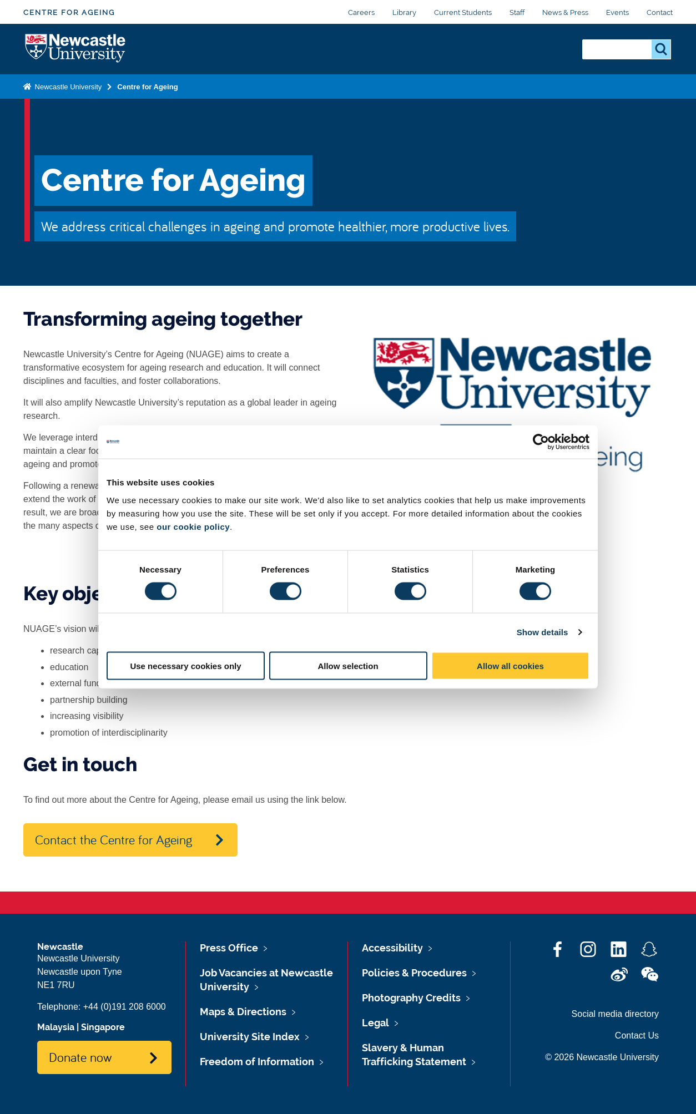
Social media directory (615, 1014)
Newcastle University (67, 87)
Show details (542, 632)
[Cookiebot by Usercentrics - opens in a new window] (540, 442)
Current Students (463, 12)
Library (404, 12)
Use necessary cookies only (185, 665)
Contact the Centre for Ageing (113, 839)
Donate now (80, 1057)
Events (617, 12)
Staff (517, 12)
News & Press (565, 12)
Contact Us (637, 1035)
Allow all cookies (510, 665)
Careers (361, 12)
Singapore (103, 1027)
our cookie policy (193, 526)
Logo (76, 49)
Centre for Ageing (69, 12)
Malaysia (55, 1027)
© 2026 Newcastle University (602, 1057)
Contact (660, 12)
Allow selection (347, 665)
